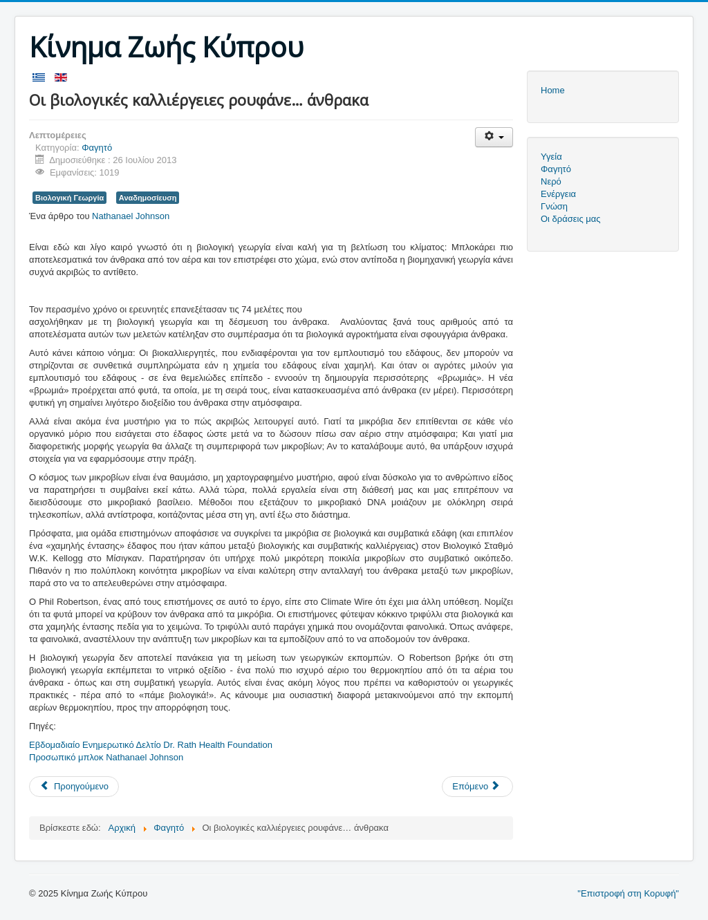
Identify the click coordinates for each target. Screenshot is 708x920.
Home (553, 90)
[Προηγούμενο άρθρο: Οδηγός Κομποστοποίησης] (74, 786)
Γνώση (554, 206)
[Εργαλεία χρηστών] (494, 137)
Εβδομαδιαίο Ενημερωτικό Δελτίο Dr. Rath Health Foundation (150, 745)
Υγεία (551, 156)
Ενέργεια (558, 194)
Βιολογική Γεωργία (69, 198)
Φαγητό (97, 147)
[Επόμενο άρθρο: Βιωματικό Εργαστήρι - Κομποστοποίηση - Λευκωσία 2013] (477, 786)
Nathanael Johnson (132, 216)
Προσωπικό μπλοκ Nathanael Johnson (106, 757)
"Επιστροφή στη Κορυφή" (628, 893)
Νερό (551, 181)
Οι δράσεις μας (571, 219)
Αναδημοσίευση (148, 198)
